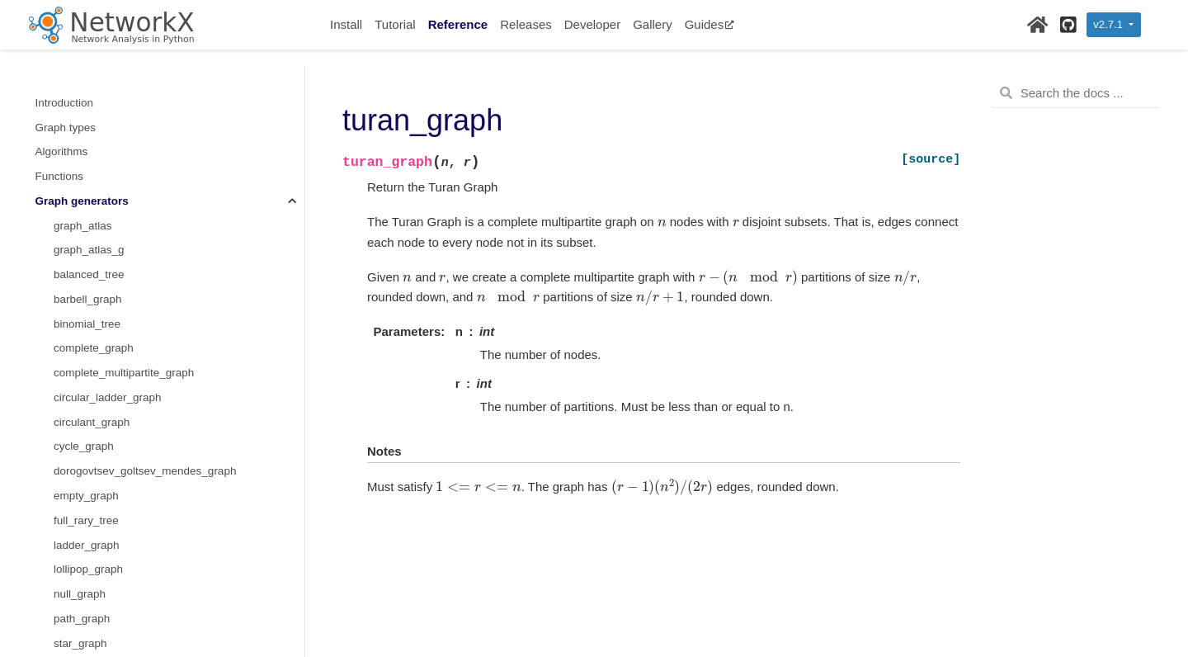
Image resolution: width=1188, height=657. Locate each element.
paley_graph (84, 308)
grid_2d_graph (89, 333)
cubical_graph (88, 554)
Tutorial (395, 24)
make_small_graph (101, 456)
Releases (526, 24)
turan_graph (86, 210)
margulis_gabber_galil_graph (125, 259)
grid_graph (80, 358)
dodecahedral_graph (105, 628)
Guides (710, 24)
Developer (592, 24)
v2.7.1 (1109, 24)
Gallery (652, 24)
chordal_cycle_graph (105, 283)
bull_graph (80, 505)
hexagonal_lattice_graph (114, 382)
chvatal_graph (89, 529)
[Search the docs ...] (1075, 93)
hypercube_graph (97, 406)
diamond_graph (92, 603)
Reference (458, 24)
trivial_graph (84, 185)
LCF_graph (82, 481)
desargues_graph (97, 579)
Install (346, 24)
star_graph (80, 161)
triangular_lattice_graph (112, 431)
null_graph (80, 112)
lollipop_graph (88, 87)
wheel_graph (85, 235)
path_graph (82, 136)
